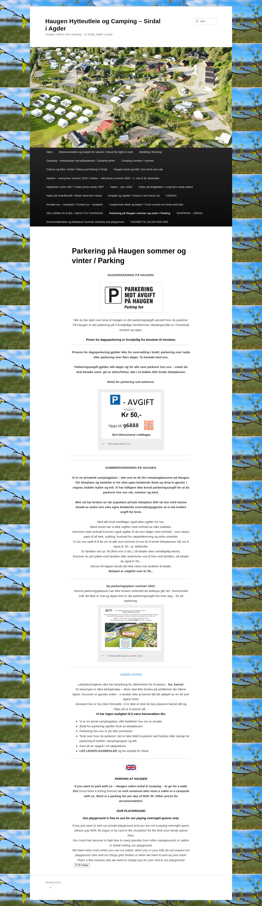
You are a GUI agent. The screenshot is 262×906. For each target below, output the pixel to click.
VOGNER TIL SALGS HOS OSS (149, 221)
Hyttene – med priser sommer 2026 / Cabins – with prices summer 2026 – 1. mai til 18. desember (103, 178)
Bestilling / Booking (150, 151)
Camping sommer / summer (137, 160)
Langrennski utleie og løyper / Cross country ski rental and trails (146, 204)
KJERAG (171, 195)
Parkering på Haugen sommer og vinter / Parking (139, 213)
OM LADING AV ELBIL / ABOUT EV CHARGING (74, 213)
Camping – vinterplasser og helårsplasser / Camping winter (80, 160)
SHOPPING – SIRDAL (190, 213)
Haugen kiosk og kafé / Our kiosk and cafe (138, 169)
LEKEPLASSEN (131, 674)
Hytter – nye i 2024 (121, 186)
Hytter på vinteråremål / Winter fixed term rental (73, 195)
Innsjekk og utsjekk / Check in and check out (134, 195)
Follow (81, 865)
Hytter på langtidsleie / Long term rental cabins (166, 186)
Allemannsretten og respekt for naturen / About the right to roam (96, 151)
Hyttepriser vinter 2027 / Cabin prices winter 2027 (75, 186)
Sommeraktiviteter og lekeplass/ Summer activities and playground (85, 221)
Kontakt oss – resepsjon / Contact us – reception (74, 204)
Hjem (49, 151)
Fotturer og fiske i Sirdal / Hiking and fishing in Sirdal (76, 169)
